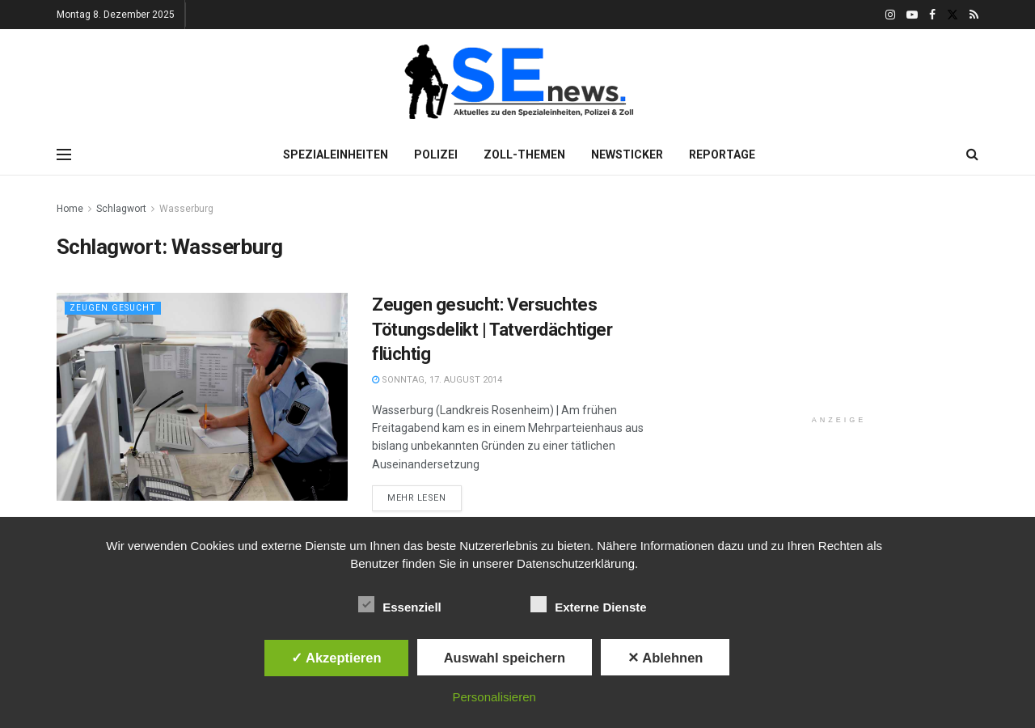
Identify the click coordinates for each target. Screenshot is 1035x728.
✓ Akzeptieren (336, 657)
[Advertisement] (839, 301)
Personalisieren (494, 697)
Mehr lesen (416, 498)
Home (70, 208)
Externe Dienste (588, 604)
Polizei (436, 154)
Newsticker (627, 154)
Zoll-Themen (524, 154)
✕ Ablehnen (665, 657)
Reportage (722, 154)
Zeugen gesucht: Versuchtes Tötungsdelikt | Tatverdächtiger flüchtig (492, 329)
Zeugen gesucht (114, 308)
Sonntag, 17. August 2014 (437, 380)
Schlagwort (121, 208)
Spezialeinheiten (335, 154)
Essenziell (399, 604)
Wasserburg (186, 208)
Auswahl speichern (504, 657)
